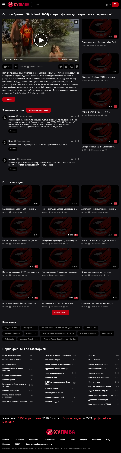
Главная (5, 440)
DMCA (17, 444)
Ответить (13, 131)
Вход (108, 440)
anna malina (107, 333)
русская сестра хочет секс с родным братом (60, 328)
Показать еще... (60, 312)
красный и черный (88, 333)
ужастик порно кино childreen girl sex (60, 339)
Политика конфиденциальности (38, 444)
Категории (96, 440)
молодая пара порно (29, 339)
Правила (6, 444)
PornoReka (33, 440)
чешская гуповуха (12, 333)
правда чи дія (29, 328)
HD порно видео (71, 418)
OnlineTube (19, 440)
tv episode (9, 339)
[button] (3, 4)
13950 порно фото (28, 418)
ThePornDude (49, 440)
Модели (83, 440)
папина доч (31, 333)
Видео (62, 440)
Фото (73, 440)
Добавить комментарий (38, 110)
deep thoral (91, 328)
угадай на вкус (11, 328)
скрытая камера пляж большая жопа (58, 333)
